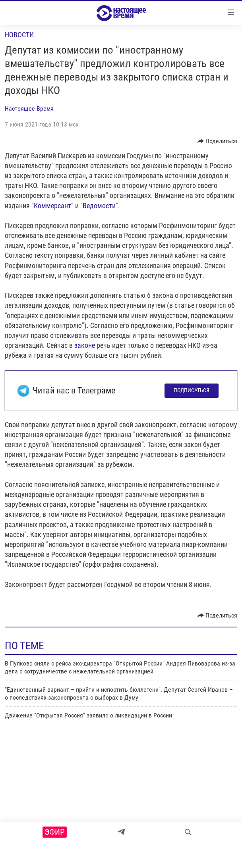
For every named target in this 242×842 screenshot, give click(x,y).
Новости (19, 35)
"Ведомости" (99, 205)
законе (84, 345)
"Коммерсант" (52, 205)
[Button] (217, 141)
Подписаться (191, 390)
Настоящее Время (29, 108)
